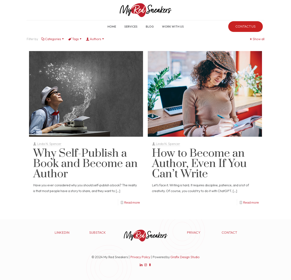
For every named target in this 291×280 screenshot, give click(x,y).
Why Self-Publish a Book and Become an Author (85, 163)
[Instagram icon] (145, 265)
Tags (75, 39)
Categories (52, 39)
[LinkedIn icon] (141, 265)
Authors (95, 39)
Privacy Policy (140, 257)
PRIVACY (193, 232)
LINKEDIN (62, 232)
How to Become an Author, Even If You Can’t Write (199, 163)
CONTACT (229, 232)
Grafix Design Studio (185, 257)
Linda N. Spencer (49, 144)
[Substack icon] (149, 265)
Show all (256, 39)
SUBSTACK (97, 232)
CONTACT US (245, 26)
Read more (132, 202)
